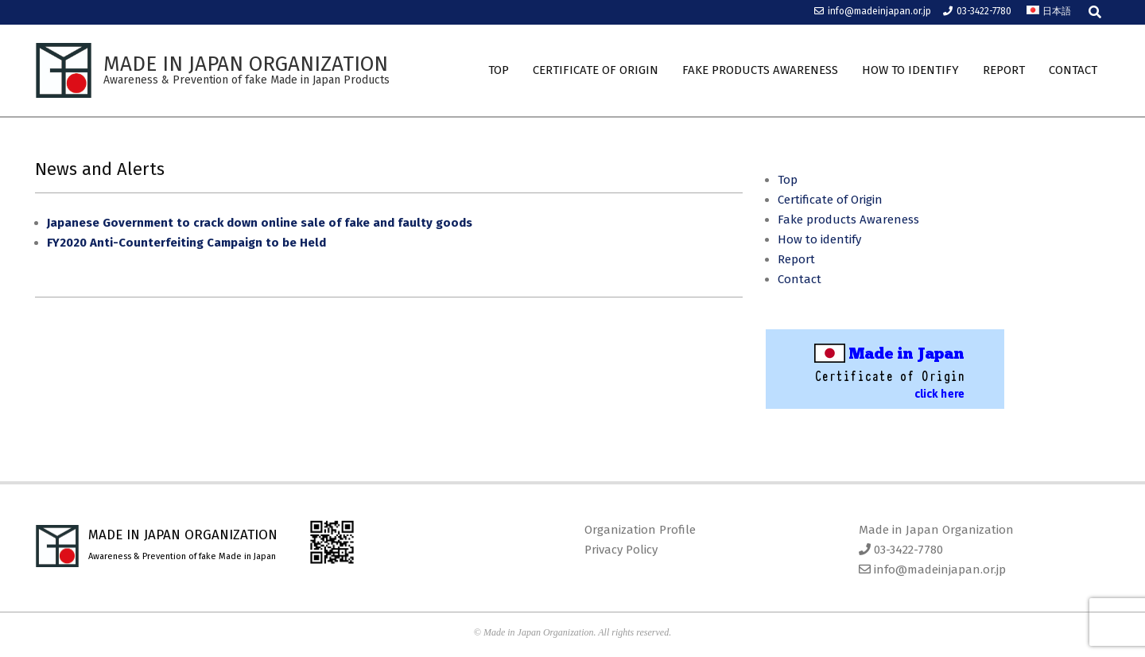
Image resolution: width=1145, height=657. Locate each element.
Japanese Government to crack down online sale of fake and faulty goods (259, 223)
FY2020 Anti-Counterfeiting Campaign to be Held (186, 242)
